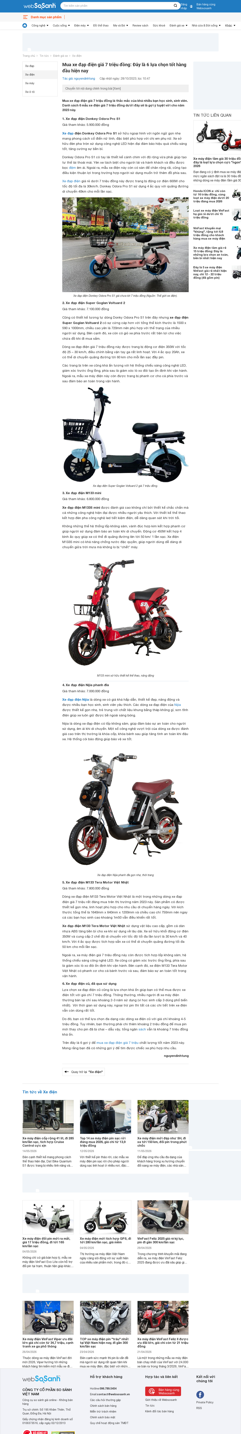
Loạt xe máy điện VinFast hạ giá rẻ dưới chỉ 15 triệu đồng (211, 214)
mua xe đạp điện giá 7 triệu (118, 1043)
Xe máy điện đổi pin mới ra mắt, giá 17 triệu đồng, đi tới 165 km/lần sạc (46, 1242)
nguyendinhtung (176, 1055)
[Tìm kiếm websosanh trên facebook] (200, 1395)
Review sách (140, 25)
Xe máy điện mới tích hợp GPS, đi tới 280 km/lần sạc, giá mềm (105, 1240)
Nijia (177, 705)
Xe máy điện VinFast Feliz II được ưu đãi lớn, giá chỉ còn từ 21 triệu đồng (162, 1342)
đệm (72, 168)
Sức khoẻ (159, 25)
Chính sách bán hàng (103, 1405)
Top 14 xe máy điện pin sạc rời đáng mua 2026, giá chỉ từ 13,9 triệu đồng (102, 1141)
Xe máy (29, 83)
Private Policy (204, 1402)
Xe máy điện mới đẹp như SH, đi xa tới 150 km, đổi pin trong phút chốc (162, 1141)
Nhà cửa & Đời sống (204, 25)
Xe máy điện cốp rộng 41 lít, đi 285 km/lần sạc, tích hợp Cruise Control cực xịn (48, 1141)
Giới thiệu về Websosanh (161, 1399)
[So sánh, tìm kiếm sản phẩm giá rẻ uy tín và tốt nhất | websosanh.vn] (39, 6)
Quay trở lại (87, 1072)
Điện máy (80, 25)
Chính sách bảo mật (102, 1417)
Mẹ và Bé (119, 25)
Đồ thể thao (101, 25)
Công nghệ (38, 25)
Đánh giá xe (177, 25)
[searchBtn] (175, 5)
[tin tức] (24, 25)
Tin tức (44, 55)
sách (142, 1029)
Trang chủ (28, 55)
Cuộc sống (60, 25)
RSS (199, 1408)
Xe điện (77, 55)
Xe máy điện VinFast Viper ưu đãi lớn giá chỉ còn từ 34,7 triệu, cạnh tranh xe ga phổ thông (47, 1342)
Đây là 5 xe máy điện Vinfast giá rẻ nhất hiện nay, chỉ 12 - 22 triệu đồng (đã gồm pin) (210, 272)
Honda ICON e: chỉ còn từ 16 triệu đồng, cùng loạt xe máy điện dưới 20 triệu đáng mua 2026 (211, 196)
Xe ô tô (30, 91)
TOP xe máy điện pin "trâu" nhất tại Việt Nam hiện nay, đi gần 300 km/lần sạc (104, 1342)
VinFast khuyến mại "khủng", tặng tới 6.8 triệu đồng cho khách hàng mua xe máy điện (209, 233)
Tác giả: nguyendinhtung (78, 78)
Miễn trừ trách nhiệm (103, 1411)
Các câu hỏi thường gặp (105, 1400)
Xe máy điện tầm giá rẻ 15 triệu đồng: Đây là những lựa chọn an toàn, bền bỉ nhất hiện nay (210, 253)
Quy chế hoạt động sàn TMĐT (109, 1423)
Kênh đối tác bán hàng (159, 1411)
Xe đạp (29, 66)
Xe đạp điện (71, 181)
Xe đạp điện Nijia (75, 699)
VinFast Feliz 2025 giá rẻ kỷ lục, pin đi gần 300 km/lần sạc (160, 1240)
